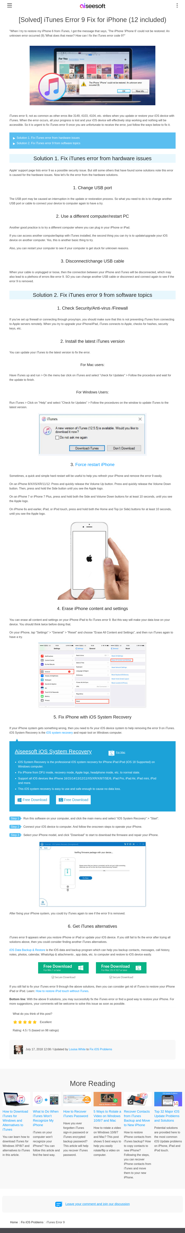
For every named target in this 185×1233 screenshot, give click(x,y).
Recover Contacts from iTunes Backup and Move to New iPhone (137, 1118)
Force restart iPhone (95, 464)
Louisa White (77, 1049)
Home (14, 1222)
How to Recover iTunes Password (75, 1114)
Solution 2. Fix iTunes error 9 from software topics (48, 143)
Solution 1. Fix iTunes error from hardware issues (48, 137)
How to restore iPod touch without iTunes (62, 991)
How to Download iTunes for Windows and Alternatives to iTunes (15, 1120)
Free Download (35, 800)
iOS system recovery (59, 732)
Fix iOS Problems (101, 1049)
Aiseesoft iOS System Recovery (53, 751)
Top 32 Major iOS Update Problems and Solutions (166, 1116)
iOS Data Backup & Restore (27, 950)
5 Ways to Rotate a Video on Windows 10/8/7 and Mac (107, 1116)
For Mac (120, 752)
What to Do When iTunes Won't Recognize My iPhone (46, 1118)
